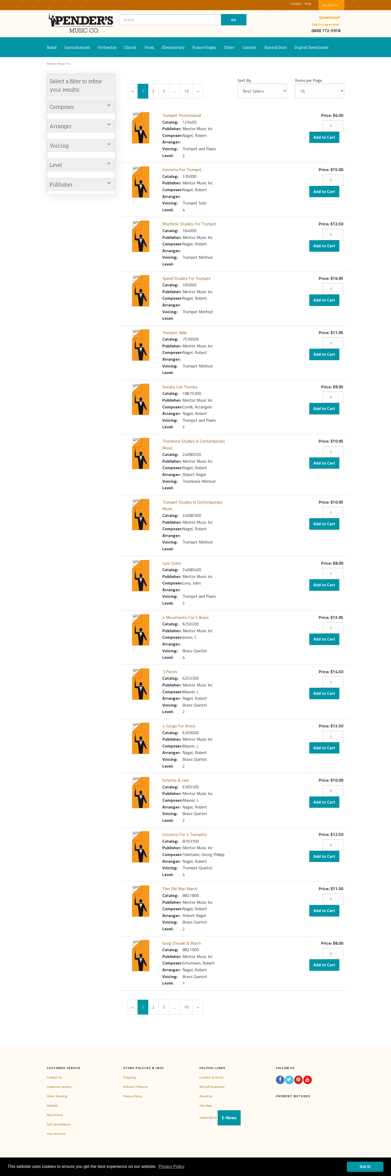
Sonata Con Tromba (179, 387)
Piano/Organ (204, 47)
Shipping (129, 1077)
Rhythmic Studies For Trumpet (189, 224)
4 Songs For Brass (178, 726)
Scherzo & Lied (175, 780)
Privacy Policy (132, 1096)
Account (329, 5)
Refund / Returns (135, 1086)
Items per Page (308, 80)
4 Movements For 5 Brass (185, 617)
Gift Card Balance (59, 1124)
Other (229, 47)
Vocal (149, 47)
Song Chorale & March (181, 943)
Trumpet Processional (181, 115)
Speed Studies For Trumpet (186, 278)
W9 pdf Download (211, 1086)
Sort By (244, 80)
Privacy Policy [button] (171, 1166)
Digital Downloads (311, 47)
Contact (296, 3)
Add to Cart (324, 137)
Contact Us (54, 1077)
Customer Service (59, 1086)
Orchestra (107, 47)
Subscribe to (220, 1117)
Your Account (56, 1133)
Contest (249, 47)
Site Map (205, 1105)
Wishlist (52, 1105)
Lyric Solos (171, 563)
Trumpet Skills (174, 332)
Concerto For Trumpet (182, 169)
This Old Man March (179, 888)
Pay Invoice (55, 1114)
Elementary (173, 47)
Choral (130, 47)
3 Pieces (169, 671)
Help (308, 3)
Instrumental (77, 47)
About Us (205, 1096)
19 (186, 91)
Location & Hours (211, 1077)
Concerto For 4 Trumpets (184, 834)
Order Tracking (57, 1096)
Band (52, 47)
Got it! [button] (365, 1167)
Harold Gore (275, 47)
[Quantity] (332, 126)
